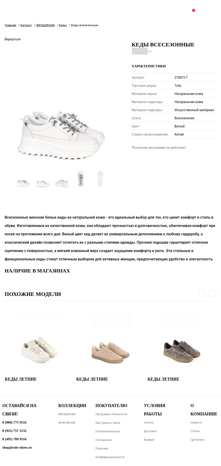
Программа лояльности (111, 414)
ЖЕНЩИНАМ (66, 414)
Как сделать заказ (108, 422)
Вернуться (12, 39)
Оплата (148, 422)
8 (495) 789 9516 (14, 439)
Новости (196, 422)
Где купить (198, 439)
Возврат (149, 439)
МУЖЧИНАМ (66, 422)
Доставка (150, 431)
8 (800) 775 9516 (14, 422)
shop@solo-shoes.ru (17, 447)
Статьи (195, 431)
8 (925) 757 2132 (14, 431)
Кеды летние (21, 379)
